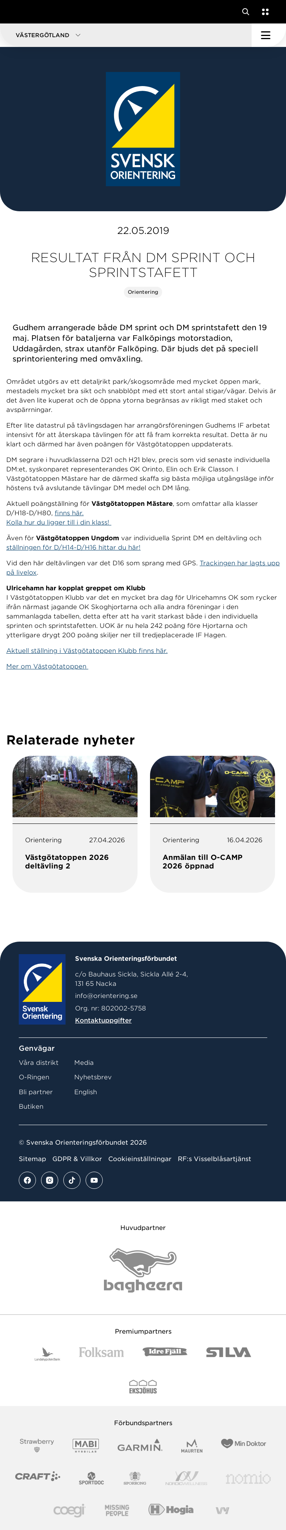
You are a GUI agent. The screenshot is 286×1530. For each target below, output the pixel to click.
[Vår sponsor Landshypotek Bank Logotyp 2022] (48, 1354)
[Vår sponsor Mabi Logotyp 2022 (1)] (86, 1446)
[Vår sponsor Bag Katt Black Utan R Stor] (143, 1270)
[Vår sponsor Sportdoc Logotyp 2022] (91, 1478)
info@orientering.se (106, 996)
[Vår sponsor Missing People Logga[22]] (117, 1510)
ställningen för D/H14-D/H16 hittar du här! (73, 547)
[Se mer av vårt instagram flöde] (49, 1180)
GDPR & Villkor (77, 1159)
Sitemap (32, 1159)
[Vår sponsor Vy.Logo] (222, 1510)
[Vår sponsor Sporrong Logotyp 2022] (135, 1478)
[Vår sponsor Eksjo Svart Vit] (143, 1386)
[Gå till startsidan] (21, 11)
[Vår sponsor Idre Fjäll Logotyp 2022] (165, 1354)
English (85, 1092)
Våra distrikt (39, 1062)
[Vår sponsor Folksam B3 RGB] (101, 1354)
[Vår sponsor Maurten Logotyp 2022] (191, 1446)
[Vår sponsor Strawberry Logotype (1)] (37, 1446)
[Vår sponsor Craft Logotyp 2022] (37, 1478)
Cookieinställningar (140, 1159)
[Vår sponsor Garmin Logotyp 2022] (140, 1446)
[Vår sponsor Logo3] (70, 1510)
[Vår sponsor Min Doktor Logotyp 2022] (243, 1446)
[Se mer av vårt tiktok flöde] (71, 1180)
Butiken (31, 1106)
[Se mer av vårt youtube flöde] (94, 1180)
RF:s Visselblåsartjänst (214, 1159)
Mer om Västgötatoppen (47, 666)
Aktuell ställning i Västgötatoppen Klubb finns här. (87, 650)
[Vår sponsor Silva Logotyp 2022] (228, 1354)
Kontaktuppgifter (103, 1020)
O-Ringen (34, 1077)
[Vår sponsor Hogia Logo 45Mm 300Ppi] (170, 1510)
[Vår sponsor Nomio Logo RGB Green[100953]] (248, 1478)
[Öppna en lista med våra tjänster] (263, 12)
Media (84, 1062)
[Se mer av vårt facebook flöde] (27, 1180)
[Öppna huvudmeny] (269, 35)
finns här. (69, 513)
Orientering (143, 292)
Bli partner (36, 1092)
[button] (126, 35)
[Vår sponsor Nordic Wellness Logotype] (186, 1478)
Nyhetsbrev (93, 1077)
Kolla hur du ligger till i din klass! (58, 522)
